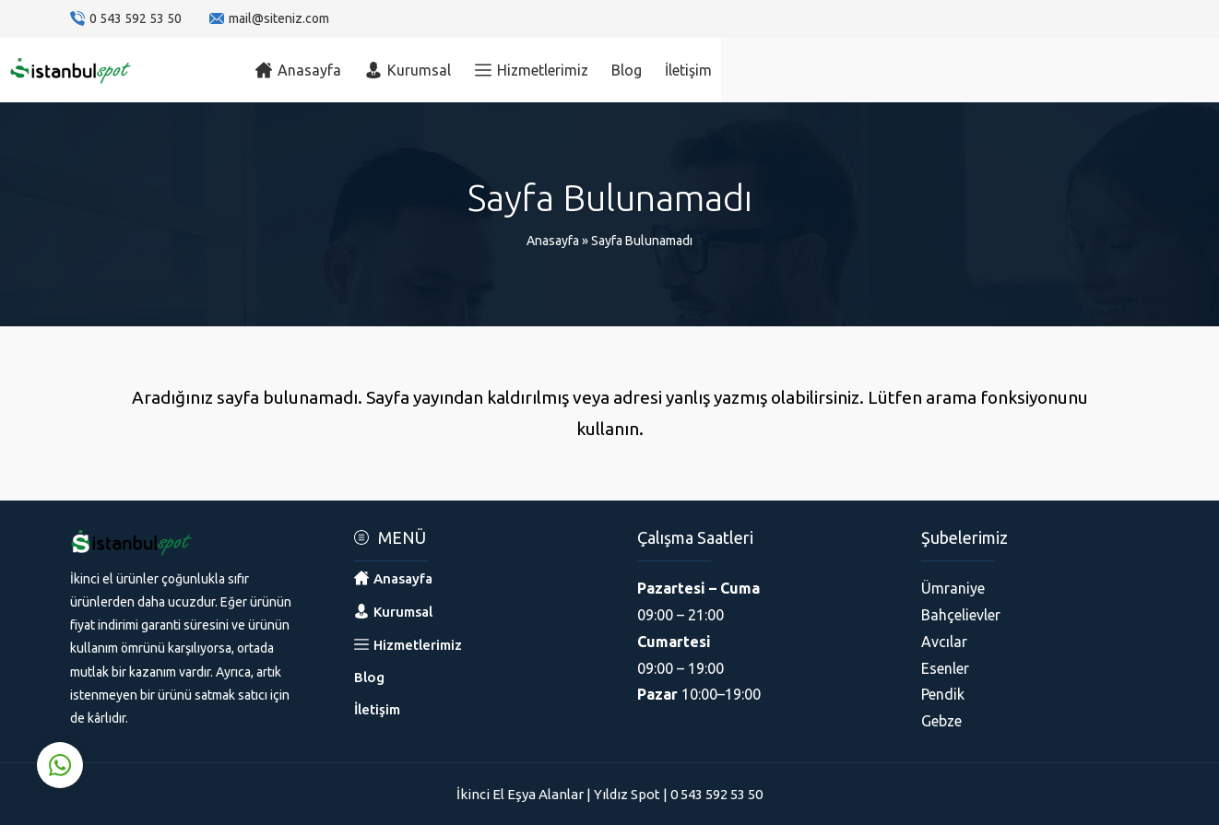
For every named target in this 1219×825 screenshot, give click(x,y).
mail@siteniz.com (279, 18)
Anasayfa (553, 240)
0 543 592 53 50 (135, 18)
